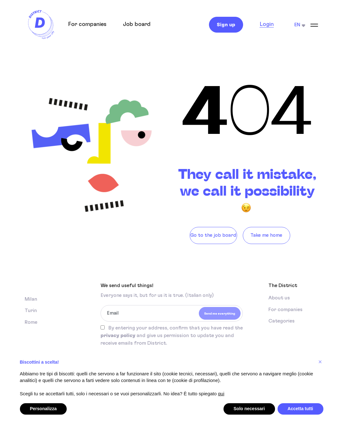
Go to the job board (213, 235)
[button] (320, 362)
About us (279, 297)
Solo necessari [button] (249, 408)
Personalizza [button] (43, 408)
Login (267, 24)
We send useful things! (127, 285)
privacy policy (118, 335)
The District (282, 285)
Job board (136, 24)
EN (299, 24)
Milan (31, 299)
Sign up (226, 24)
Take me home (266, 235)
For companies (87, 24)
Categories (281, 320)
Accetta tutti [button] (300, 408)
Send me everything (219, 313)
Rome (31, 322)
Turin (31, 310)
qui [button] (221, 393)
